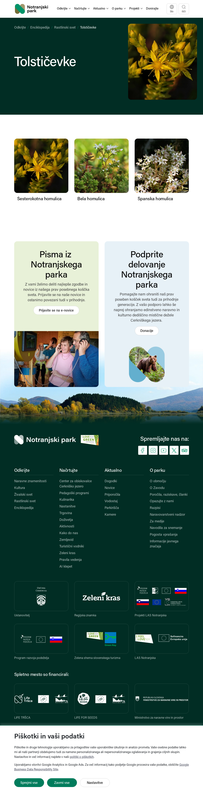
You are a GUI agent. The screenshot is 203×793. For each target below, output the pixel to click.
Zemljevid (66, 540)
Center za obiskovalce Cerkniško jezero (75, 484)
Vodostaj (111, 501)
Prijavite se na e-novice (56, 310)
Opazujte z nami (162, 501)
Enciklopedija (40, 28)
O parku (157, 470)
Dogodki (111, 481)
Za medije (157, 521)
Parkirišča (112, 508)
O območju (158, 481)
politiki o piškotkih (82, 757)
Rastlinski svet (65, 28)
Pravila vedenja (70, 560)
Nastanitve (67, 506)
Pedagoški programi (74, 493)
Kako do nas (68, 533)
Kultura (19, 488)
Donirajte (152, 8)
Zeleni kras (67, 553)
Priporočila (112, 495)
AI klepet (65, 567)
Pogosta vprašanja (164, 535)
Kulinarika (66, 500)
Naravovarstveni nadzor (167, 515)
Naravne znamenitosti (30, 481)
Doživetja (66, 520)
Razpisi (155, 508)
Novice (110, 488)
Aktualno (113, 470)
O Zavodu (157, 488)
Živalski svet (23, 495)
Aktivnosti (66, 526)
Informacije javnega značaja (164, 544)
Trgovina (65, 513)
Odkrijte (20, 28)
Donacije (146, 331)
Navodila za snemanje (166, 528)
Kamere (110, 515)
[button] (64, 9)
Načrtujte (68, 470)
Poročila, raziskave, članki (168, 495)
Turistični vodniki (71, 546)
